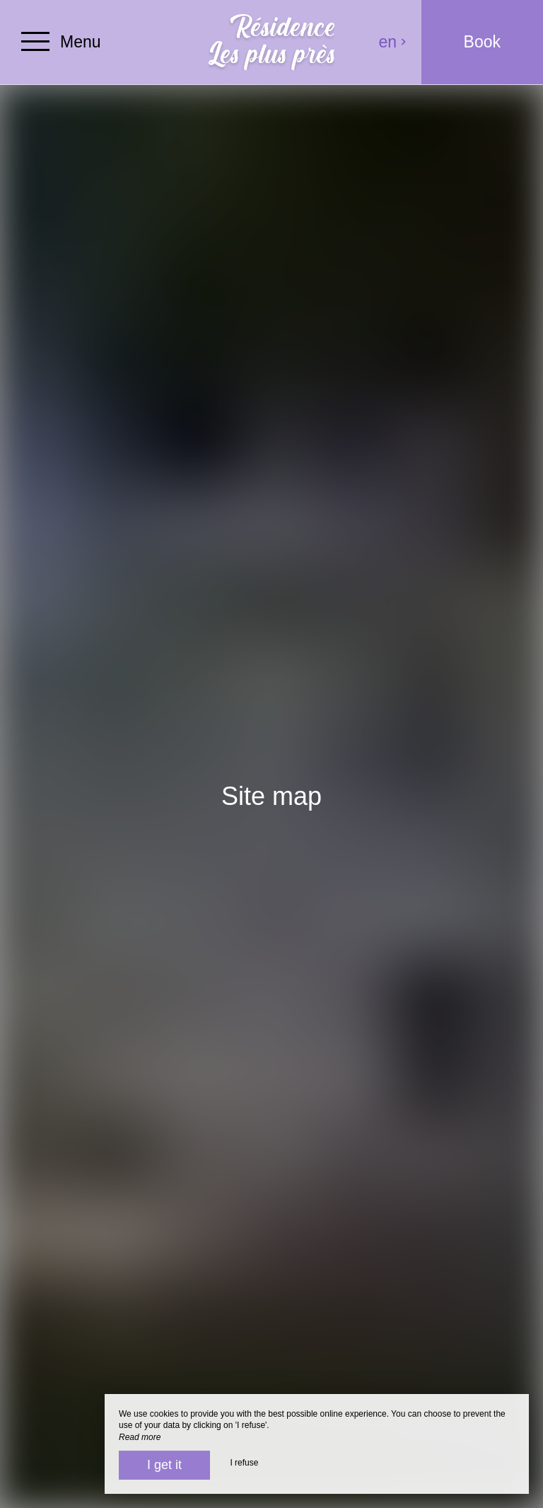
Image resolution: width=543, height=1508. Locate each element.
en (393, 42)
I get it (164, 1465)
